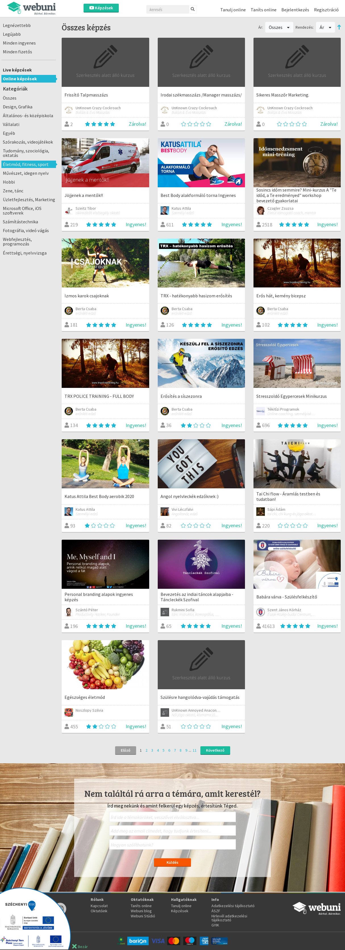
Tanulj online (233, 9)
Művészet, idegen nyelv (26, 173)
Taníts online (264, 9)
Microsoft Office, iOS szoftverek (22, 210)
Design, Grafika (17, 107)
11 (195, 750)
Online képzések (20, 78)
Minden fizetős (17, 51)
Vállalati (11, 124)
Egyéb (9, 133)
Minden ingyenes (19, 43)
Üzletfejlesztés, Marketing (29, 199)
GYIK (215, 925)
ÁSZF (215, 910)
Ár (325, 27)
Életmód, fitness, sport (26, 164)
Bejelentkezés (295, 9)
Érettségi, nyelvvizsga (25, 253)
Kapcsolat (99, 905)
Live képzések (17, 70)
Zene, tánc (13, 191)
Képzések (101, 7)
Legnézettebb (17, 25)
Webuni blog (141, 910)
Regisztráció (326, 9)
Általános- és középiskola (28, 115)
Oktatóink (99, 910)
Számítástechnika (20, 221)
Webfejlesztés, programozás (17, 241)
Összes (9, 98)
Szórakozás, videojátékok (28, 142)
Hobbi (9, 182)
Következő (215, 750)
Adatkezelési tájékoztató (233, 905)
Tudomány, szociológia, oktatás (26, 153)
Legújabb (12, 34)
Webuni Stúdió (143, 916)
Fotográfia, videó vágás (26, 230)
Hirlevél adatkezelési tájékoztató (229, 917)
